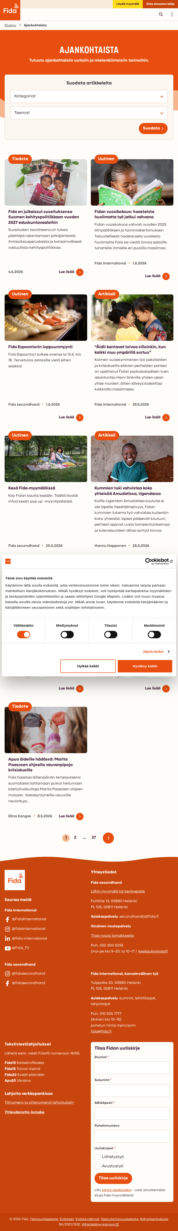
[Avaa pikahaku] (161, 14)
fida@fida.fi (101, 1031)
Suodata (151, 128)
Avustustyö (112, 1166)
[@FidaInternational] (46, 920)
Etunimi (102, 1057)
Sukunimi (103, 1080)
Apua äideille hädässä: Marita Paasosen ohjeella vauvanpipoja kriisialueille (40, 765)
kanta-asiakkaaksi (116, 1190)
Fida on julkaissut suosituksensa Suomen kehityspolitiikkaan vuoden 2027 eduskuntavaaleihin (43, 217)
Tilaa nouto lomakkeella (112, 936)
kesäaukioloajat (152, 951)
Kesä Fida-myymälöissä (31, 488)
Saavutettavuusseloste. (120, 1219)
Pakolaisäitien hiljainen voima (38, 629)
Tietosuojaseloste (44, 1219)
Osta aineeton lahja (160, 4)
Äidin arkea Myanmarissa (120, 629)
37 (93, 839)
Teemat (23, 113)
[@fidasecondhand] (46, 974)
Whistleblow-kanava (98, 1224)
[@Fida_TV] (46, 948)
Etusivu (10, 25)
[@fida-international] (46, 939)
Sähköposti (104, 1103)
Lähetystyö (113, 1157)
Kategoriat (26, 96)
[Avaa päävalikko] (172, 14)
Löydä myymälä (127, 4)
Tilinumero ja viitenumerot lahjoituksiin (39, 1103)
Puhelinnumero (107, 1126)
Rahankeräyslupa (154, 1219)
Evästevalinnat (87, 1219)
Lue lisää (66, 272)
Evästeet (67, 1219)
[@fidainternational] (46, 929)
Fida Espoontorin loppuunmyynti (40, 347)
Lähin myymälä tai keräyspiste (118, 891)
